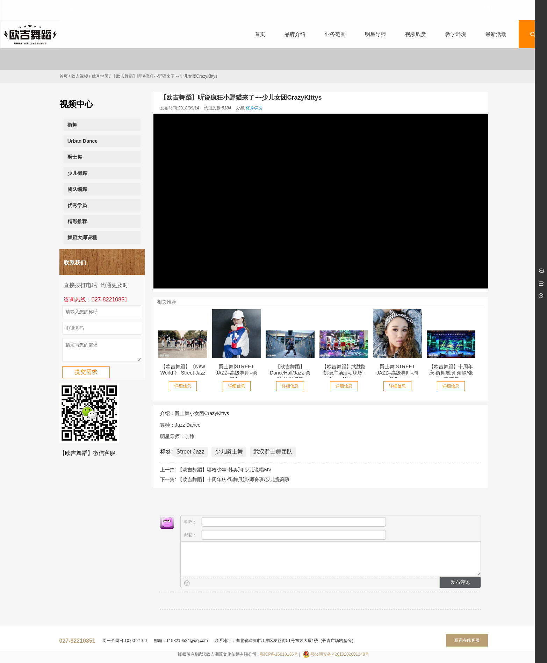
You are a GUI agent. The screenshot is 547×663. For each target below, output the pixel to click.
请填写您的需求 (101, 351)
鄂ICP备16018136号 (279, 654)
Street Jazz (190, 452)
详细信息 (182, 386)
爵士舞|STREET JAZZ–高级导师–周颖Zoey (397, 373)
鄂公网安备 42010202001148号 (339, 654)
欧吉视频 (79, 76)
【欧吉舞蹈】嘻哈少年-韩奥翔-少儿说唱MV (224, 469)
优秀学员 (100, 76)
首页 (63, 76)
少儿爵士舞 (229, 452)
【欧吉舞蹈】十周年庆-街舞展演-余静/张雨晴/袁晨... (451, 373)
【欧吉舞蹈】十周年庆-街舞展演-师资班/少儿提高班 (234, 479)
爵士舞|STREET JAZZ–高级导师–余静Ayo (236, 373)
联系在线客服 (467, 640)
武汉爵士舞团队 (273, 452)
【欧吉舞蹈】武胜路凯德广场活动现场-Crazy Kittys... (344, 373)
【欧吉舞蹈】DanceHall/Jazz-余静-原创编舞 (290, 373)
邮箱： (285, 535)
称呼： (285, 522)
